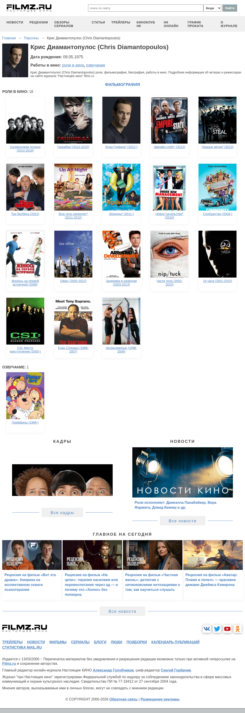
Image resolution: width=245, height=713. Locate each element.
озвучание (95, 65)
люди (116, 642)
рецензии (39, 22)
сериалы (80, 642)
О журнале (229, 24)
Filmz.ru (9, 663)
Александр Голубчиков (113, 670)
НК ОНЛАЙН (171, 24)
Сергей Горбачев (176, 670)
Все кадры (62, 512)
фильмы (57, 642)
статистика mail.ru (22, 647)
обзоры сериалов (64, 24)
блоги (100, 642)
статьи (98, 22)
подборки (137, 642)
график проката (195, 24)
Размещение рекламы (160, 699)
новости (14, 22)
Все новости (183, 521)
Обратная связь (123, 699)
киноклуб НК (146, 24)
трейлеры (120, 22)
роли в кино (73, 65)
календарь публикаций (175, 642)
